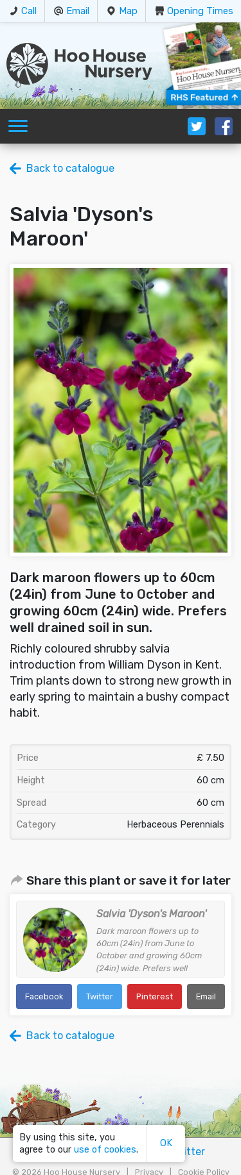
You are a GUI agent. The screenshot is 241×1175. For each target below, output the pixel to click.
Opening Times (200, 11)
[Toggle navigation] (18, 126)
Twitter (99, 996)
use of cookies (105, 1149)
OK (166, 1143)
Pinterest (154, 996)
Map (128, 11)
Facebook (44, 996)
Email (77, 11)
